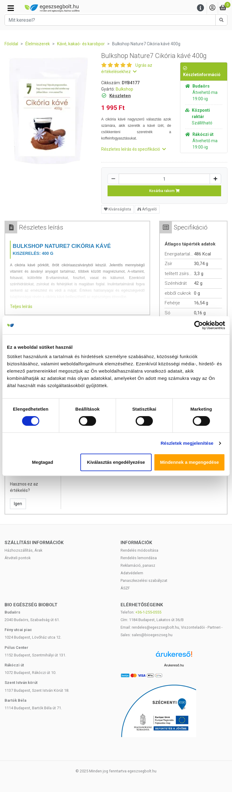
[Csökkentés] (113, 179)
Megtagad (42, 462)
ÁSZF (125, 588)
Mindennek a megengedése (189, 462)
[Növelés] (215, 179)
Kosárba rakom (164, 191)
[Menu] (200, 8)
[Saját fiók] (212, 8)
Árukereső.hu (174, 665)
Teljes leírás (21, 306)
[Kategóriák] (11, 8)
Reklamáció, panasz (138, 565)
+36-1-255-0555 (148, 612)
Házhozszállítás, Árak (23, 550)
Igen (18, 503)
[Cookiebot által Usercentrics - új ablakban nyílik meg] (198, 325)
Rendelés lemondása (139, 558)
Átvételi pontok (18, 558)
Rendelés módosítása (139, 550)
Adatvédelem (132, 573)
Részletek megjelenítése (187, 443)
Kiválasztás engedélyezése (116, 462)
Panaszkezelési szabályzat (144, 580)
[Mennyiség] (164, 179)
